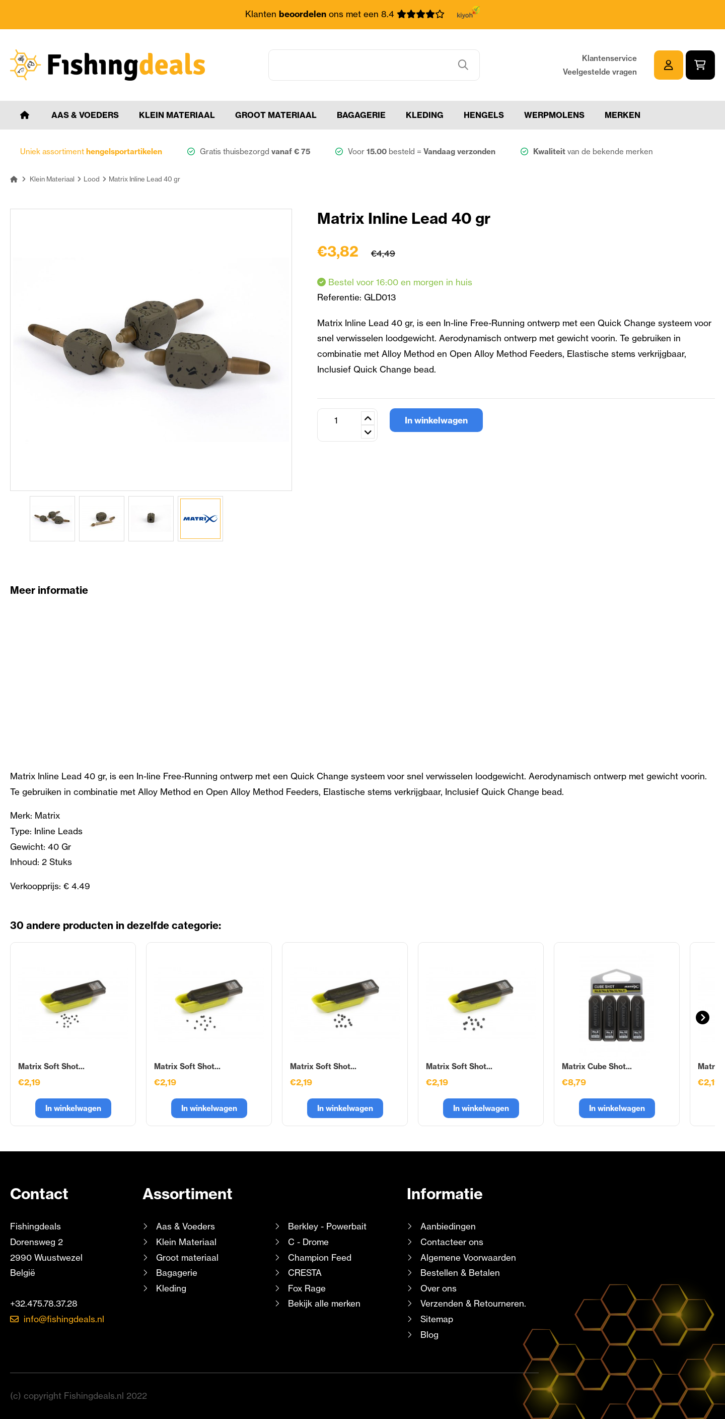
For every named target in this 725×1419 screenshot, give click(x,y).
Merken (622, 115)
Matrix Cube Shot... (597, 1066)
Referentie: (340, 297)
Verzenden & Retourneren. (473, 1303)
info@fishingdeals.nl (64, 1319)
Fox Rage (307, 1288)
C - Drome (308, 1242)
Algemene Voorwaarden (468, 1257)
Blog (428, 1334)
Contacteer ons (451, 1242)
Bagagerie (361, 115)
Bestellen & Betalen (460, 1272)
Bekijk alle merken (324, 1303)
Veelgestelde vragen (600, 72)
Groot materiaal (276, 115)
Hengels (484, 115)
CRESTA (305, 1272)
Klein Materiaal (177, 115)
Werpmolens (554, 115)
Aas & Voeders (85, 115)
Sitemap (436, 1319)
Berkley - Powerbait (327, 1226)
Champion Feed (319, 1257)
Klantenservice (609, 58)
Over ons (438, 1288)
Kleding (425, 115)
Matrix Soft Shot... (51, 1066)
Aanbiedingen (448, 1226)
